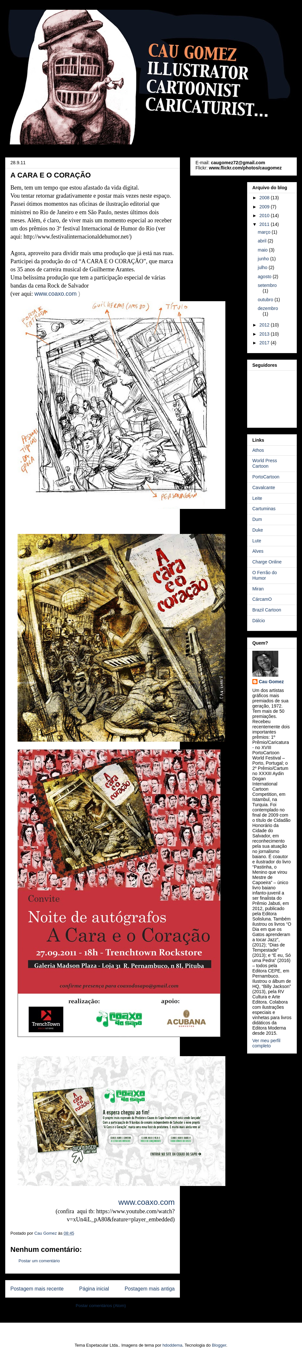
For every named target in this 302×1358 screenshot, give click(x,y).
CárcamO (262, 599)
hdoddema (172, 1345)
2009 (265, 206)
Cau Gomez (271, 681)
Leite (257, 498)
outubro (266, 299)
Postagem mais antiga (150, 1288)
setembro (267, 285)
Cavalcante (263, 487)
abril (263, 240)
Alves (257, 551)
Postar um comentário (39, 1260)
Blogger (219, 1345)
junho (264, 258)
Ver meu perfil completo (266, 1043)
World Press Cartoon (264, 463)
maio (263, 250)
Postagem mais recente (37, 1288)
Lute (256, 540)
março (265, 232)
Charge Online (267, 561)
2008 (265, 197)
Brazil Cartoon (266, 609)
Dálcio (258, 620)
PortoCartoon (265, 476)
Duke (257, 530)
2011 (265, 224)
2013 (265, 334)
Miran (258, 588)
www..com (55, 293)
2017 (265, 342)
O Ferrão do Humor (264, 575)
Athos (258, 450)
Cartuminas (264, 508)
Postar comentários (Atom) (101, 1305)
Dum (257, 519)
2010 (265, 215)
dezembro (268, 308)
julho (263, 267)
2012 (265, 324)
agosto (265, 276)
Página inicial (94, 1288)
